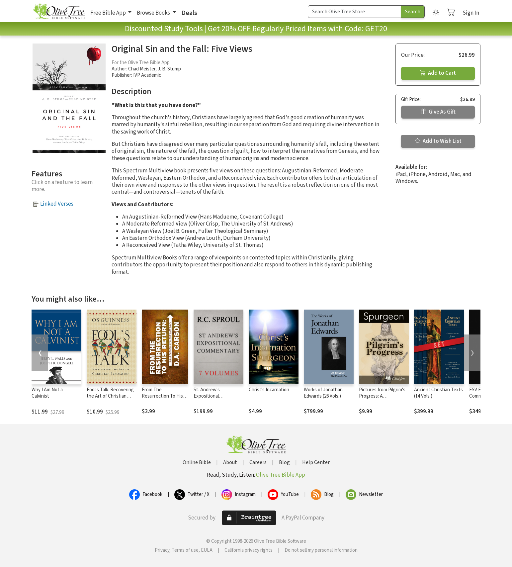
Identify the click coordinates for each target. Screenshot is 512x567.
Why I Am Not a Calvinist (47, 393)
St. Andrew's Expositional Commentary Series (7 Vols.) (216, 399)
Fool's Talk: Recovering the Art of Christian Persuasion (110, 396)
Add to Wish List (438, 141)
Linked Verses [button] (56, 204)
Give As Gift (438, 112)
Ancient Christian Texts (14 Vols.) (438, 393)
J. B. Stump (169, 68)
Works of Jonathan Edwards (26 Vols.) (323, 393)
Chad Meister (141, 68)
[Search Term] (354, 11)
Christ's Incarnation (269, 389)
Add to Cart (438, 73)
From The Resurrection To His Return (162, 396)
